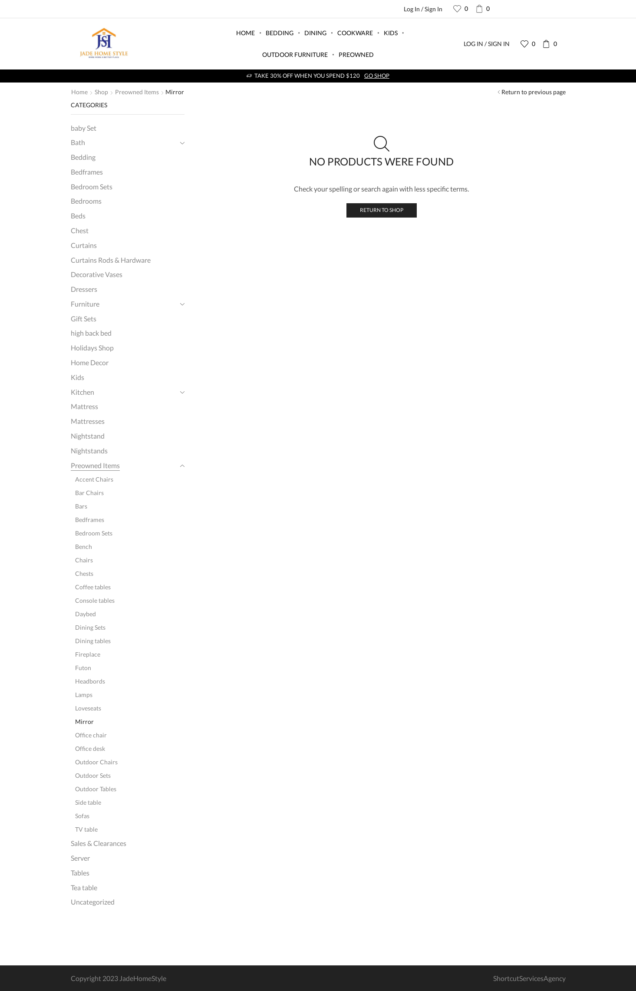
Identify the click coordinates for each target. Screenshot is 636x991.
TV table (86, 829)
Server (80, 858)
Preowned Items (137, 92)
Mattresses (88, 421)
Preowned (356, 54)
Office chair (91, 735)
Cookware (355, 32)
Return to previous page (533, 92)
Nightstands (89, 450)
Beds (78, 215)
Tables (80, 873)
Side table (88, 802)
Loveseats (88, 708)
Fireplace (87, 654)
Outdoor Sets (93, 775)
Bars (81, 506)
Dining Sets (90, 627)
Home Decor (90, 362)
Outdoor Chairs (96, 762)
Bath (78, 142)
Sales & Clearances (98, 843)
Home (245, 32)
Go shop (376, 76)
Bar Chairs (89, 492)
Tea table (84, 887)
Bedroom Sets (91, 186)
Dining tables (93, 640)
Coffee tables (93, 587)
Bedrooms (86, 201)
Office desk (90, 748)
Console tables (95, 600)
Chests (84, 573)
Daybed (85, 614)
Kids (391, 32)
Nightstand (88, 436)
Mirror (84, 721)
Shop (101, 92)
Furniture (85, 304)
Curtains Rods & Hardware (111, 260)
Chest (80, 230)
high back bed (91, 333)
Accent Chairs (94, 479)
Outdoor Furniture (295, 54)
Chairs (84, 560)
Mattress (84, 406)
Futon (83, 667)
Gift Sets (83, 318)
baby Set (83, 128)
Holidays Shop (92, 348)
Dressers (84, 289)
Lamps (83, 694)
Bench (83, 546)
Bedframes (87, 172)
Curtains (84, 245)
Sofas (82, 815)
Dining (315, 32)
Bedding (279, 32)
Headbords (90, 681)
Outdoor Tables (95, 789)
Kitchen (82, 392)
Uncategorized (93, 902)
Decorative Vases (96, 274)
